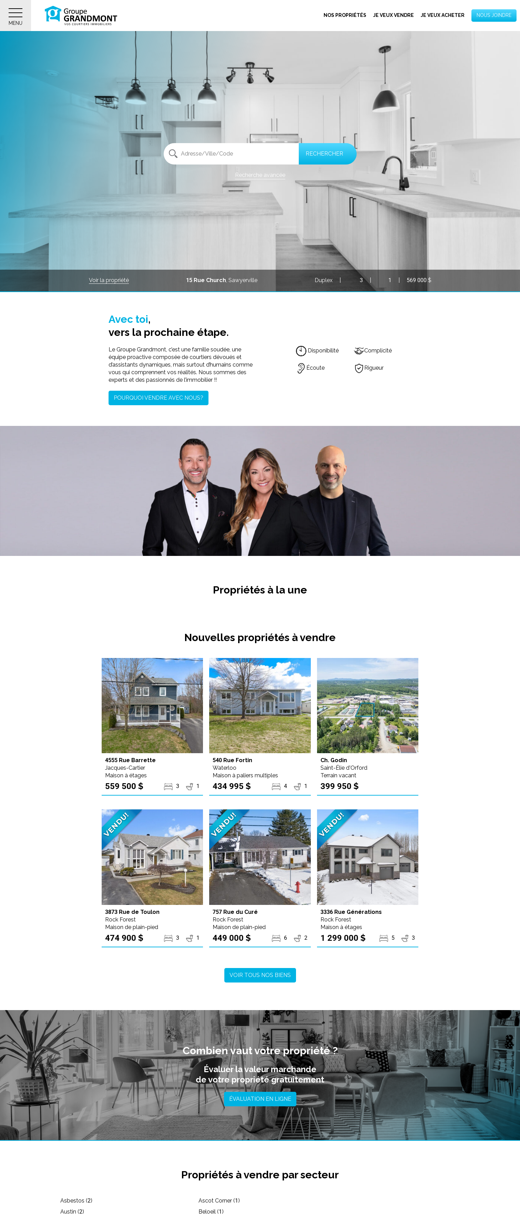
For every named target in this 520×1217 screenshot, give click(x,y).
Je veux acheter (443, 15)
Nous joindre (494, 15)
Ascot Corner (214, 1200)
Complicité (373, 350)
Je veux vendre (393, 15)
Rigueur (369, 368)
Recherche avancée (260, 175)
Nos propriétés (345, 15)
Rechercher (324, 153)
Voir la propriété (109, 280)
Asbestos (76, 1200)
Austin (338, 1200)
